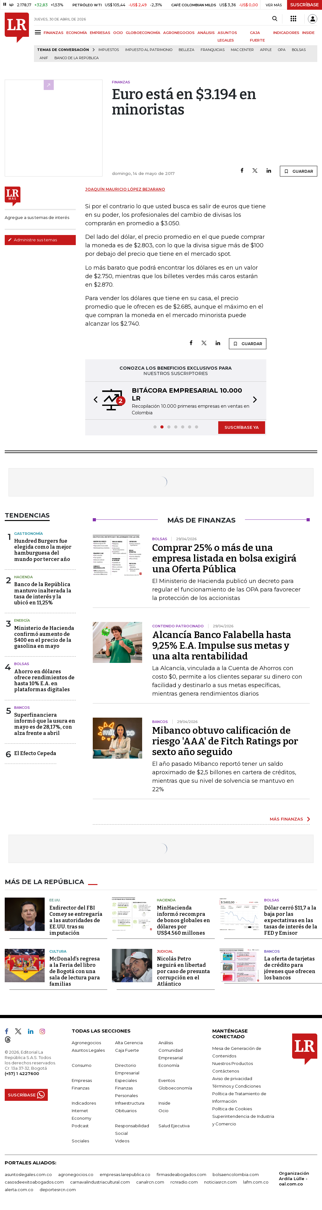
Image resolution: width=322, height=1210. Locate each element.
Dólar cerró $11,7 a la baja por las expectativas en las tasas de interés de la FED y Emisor (290, 920)
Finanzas (80, 1087)
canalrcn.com (150, 1182)
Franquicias (213, 50)
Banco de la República (76, 58)
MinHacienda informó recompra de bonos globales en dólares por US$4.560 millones (183, 920)
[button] (93, 400)
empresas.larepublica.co (125, 1174)
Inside (164, 1103)
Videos (122, 1140)
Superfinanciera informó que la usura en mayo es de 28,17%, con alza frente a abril (44, 724)
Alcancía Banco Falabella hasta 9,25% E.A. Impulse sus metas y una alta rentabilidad (221, 645)
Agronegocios (86, 1042)
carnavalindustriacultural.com (100, 1182)
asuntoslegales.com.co (28, 1174)
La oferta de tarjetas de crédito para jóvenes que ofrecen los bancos (289, 968)
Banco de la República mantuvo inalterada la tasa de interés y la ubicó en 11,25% (42, 593)
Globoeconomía (175, 1087)
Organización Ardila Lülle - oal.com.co (294, 1178)
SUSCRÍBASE (304, 5)
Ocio (163, 1110)
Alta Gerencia (129, 1042)
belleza (186, 50)
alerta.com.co (19, 1189)
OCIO (118, 33)
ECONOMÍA (76, 33)
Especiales (126, 1080)
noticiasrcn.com (220, 1182)
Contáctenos (225, 1070)
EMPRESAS (100, 33)
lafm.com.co (256, 1182)
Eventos (166, 1080)
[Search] (274, 19)
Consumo (82, 1065)
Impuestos (108, 50)
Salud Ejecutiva (174, 1125)
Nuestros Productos (232, 1063)
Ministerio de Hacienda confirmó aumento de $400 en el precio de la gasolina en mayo (44, 637)
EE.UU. (55, 900)
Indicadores (84, 1103)
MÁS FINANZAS (286, 818)
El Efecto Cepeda (35, 753)
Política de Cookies (232, 1108)
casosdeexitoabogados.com (34, 1182)
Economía (168, 1065)
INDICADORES (286, 33)
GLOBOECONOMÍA (143, 33)
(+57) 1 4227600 (22, 1073)
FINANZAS (54, 33)
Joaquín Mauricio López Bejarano (125, 189)
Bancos (22, 707)
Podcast (80, 1125)
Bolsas (299, 50)
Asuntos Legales (88, 1050)
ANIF (44, 58)
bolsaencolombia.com (236, 1174)
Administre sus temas (32, 239)
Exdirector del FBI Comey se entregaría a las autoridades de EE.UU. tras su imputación (76, 920)
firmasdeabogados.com (181, 1174)
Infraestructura (129, 1103)
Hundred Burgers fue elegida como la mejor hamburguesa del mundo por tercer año (42, 550)
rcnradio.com (184, 1182)
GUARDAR (298, 171)
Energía (22, 620)
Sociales (80, 1140)
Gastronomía (28, 533)
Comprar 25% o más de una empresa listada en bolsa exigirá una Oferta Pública (224, 558)
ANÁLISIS (206, 33)
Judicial (165, 951)
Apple (266, 50)
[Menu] (39, 32)
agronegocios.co (75, 1174)
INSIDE (308, 33)
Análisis (165, 1042)
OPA (282, 50)
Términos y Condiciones (236, 1086)
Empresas (82, 1080)
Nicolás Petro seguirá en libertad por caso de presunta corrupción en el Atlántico (183, 971)
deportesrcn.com (58, 1189)
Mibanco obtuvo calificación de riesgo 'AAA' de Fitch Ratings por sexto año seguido (225, 741)
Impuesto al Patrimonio (148, 50)
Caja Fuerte (127, 1050)
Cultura (57, 951)
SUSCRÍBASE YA (242, 427)
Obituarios (125, 1110)
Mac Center (242, 50)
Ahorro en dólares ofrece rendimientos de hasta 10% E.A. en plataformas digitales (44, 681)
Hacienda (23, 577)
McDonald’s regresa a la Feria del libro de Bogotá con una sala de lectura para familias (74, 971)
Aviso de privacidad (232, 1078)
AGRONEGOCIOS (179, 33)
